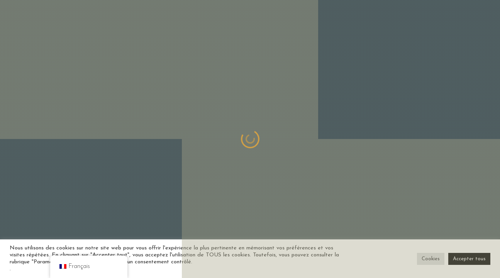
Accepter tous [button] (469, 258)
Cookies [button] (431, 258)
